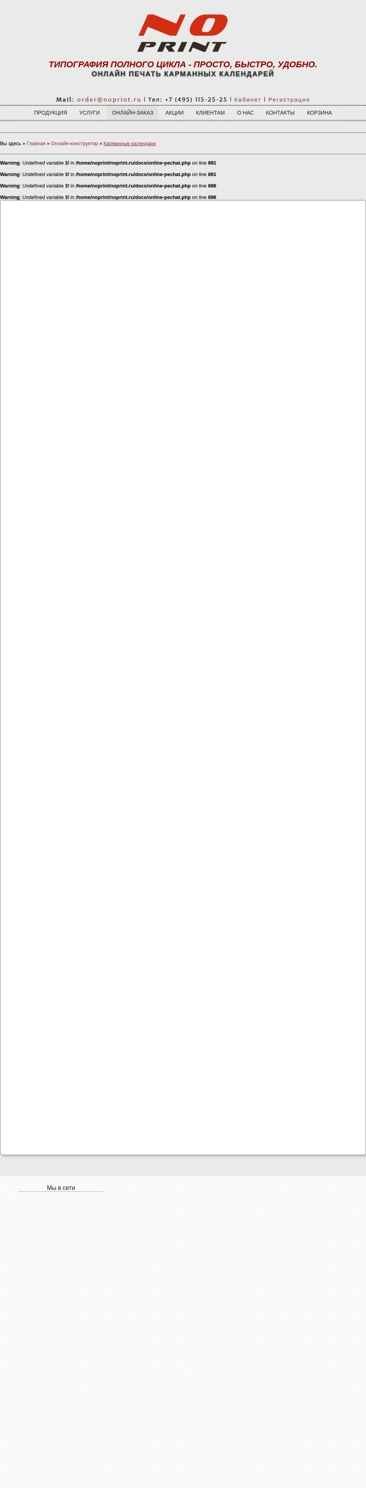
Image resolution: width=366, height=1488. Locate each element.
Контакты (280, 113)
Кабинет (248, 99)
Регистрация (289, 99)
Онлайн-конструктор (74, 143)
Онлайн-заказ (132, 113)
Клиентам (210, 113)
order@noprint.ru (109, 99)
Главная (36, 143)
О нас (245, 113)
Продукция (50, 113)
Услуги (89, 113)
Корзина (319, 113)
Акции (174, 113)
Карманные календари (130, 143)
